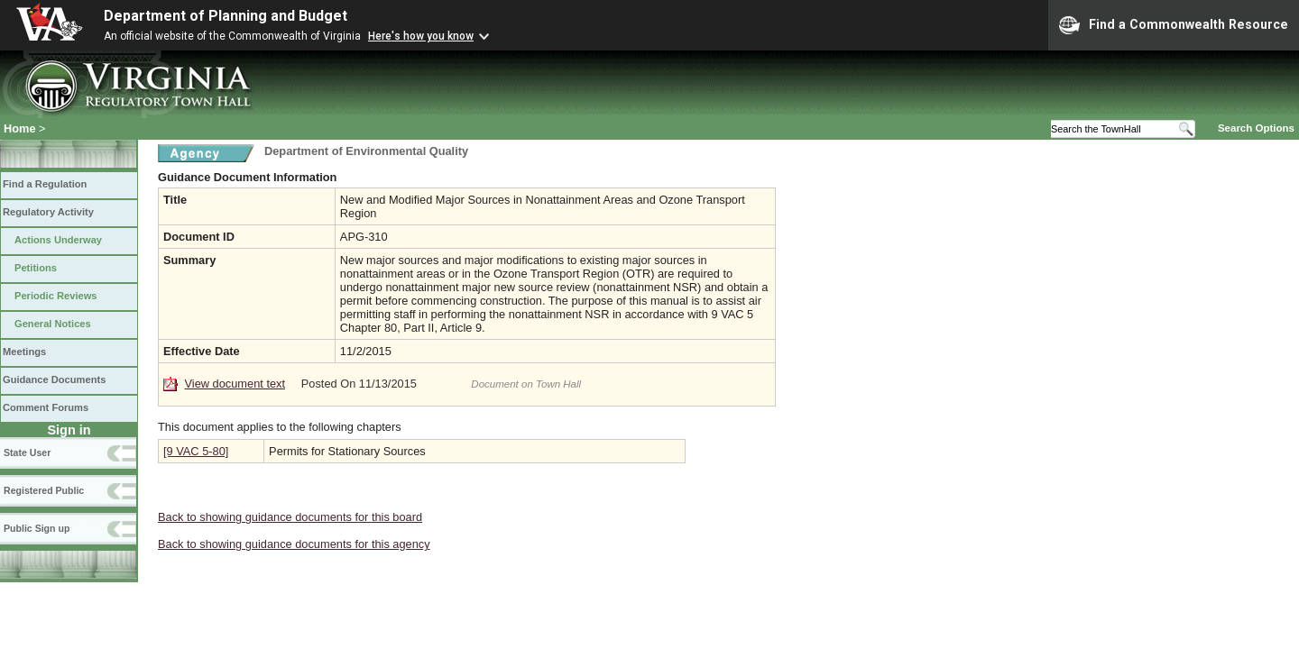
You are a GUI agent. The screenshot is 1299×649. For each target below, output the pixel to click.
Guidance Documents (54, 379)
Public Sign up (36, 528)
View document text (235, 383)
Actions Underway (58, 239)
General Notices (52, 323)
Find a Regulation (45, 183)
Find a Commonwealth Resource (1173, 25)
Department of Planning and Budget (225, 15)
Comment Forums (45, 407)
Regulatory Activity (48, 211)
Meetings (24, 351)
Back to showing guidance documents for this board (290, 517)
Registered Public (44, 490)
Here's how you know (421, 36)
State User (27, 452)
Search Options (1256, 128)
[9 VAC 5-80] (195, 451)
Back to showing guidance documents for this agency (294, 544)
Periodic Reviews (55, 295)
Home (20, 128)
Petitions (35, 267)
